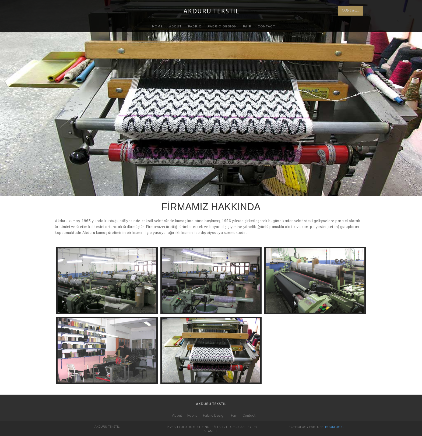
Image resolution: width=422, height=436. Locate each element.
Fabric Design (222, 26)
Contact (266, 26)
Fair (247, 26)
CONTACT (350, 11)
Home (157, 26)
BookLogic (334, 427)
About (175, 26)
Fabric (195, 26)
